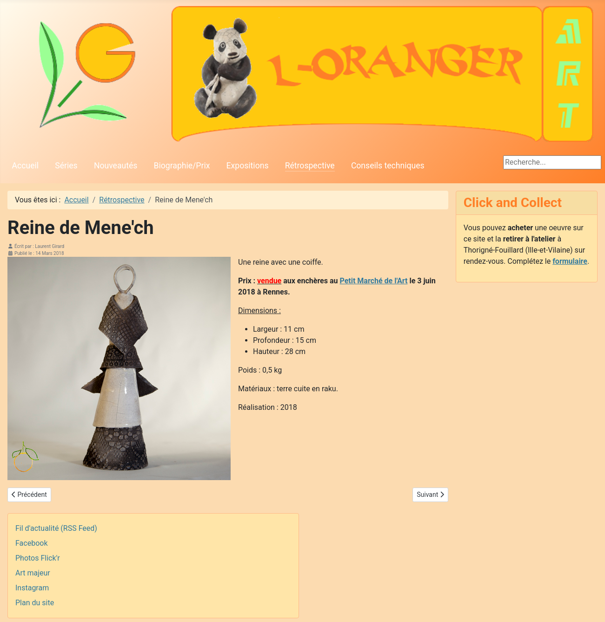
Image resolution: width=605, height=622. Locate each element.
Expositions (247, 165)
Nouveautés (115, 165)
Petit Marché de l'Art (373, 280)
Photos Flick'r (37, 558)
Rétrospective (310, 165)
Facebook (31, 543)
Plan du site (34, 602)
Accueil (25, 165)
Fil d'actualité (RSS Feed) (56, 528)
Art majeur (32, 572)
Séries (66, 165)
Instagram (32, 587)
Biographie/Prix (182, 165)
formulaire (569, 261)
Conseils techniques (388, 165)
